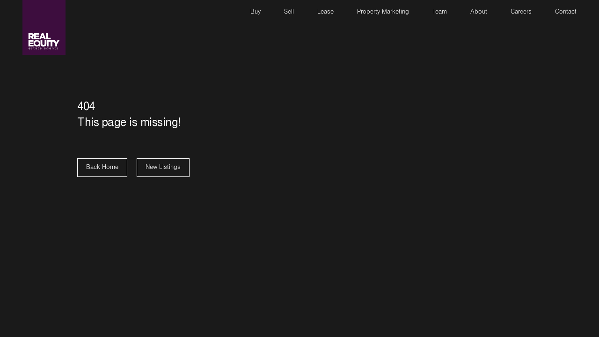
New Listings (163, 168)
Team (439, 12)
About (478, 12)
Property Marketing (383, 12)
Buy (255, 12)
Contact (566, 12)
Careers (521, 12)
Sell (289, 12)
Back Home (102, 168)
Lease (325, 12)
